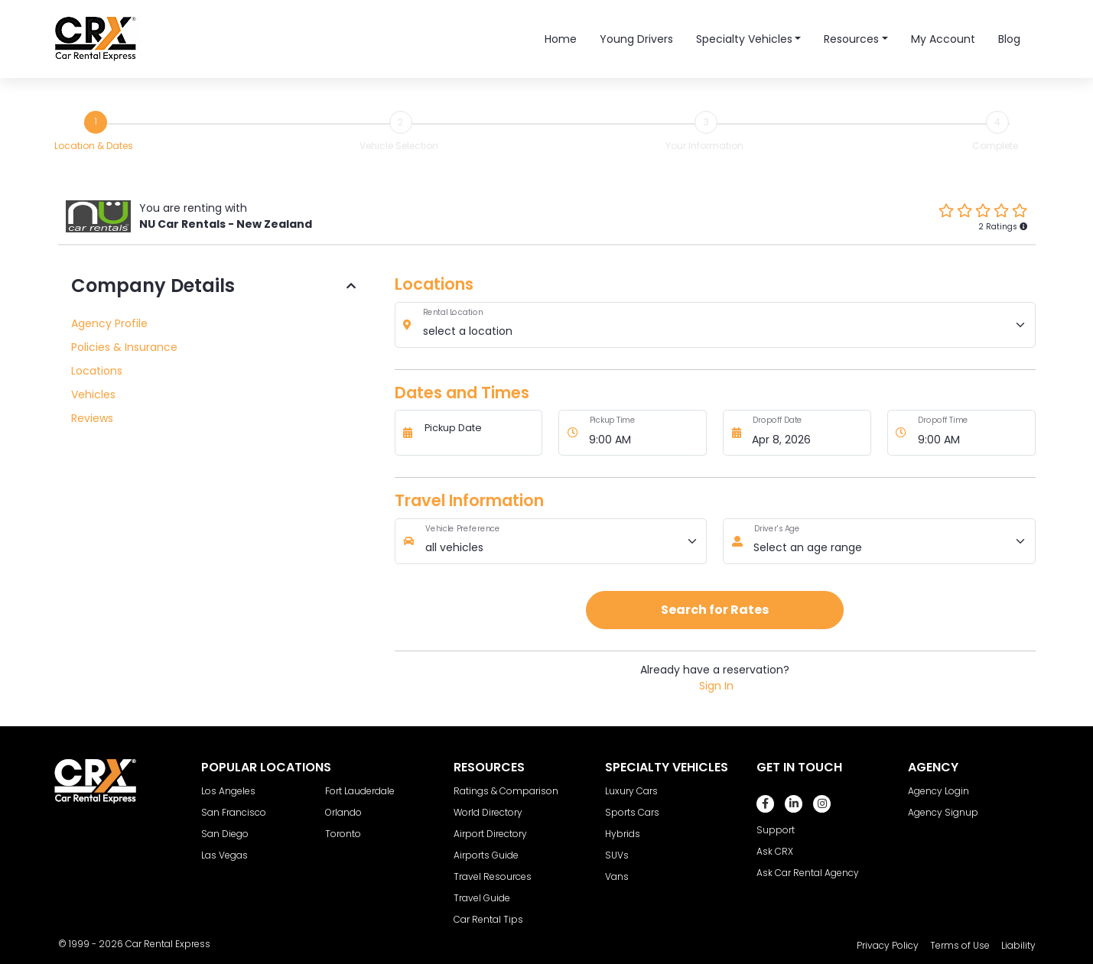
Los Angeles (228, 790)
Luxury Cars (631, 790)
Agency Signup (943, 812)
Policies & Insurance (124, 347)
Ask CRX (774, 851)
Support (775, 829)
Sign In (716, 685)
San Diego (225, 833)
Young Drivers (636, 39)
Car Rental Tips (488, 919)
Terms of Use (960, 945)
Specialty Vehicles (744, 39)
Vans (617, 876)
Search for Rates (715, 609)
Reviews (92, 418)
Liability (1018, 945)
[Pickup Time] (644, 433)
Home (561, 39)
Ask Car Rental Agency (807, 872)
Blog (1009, 39)
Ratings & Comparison (506, 790)
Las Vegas (224, 855)
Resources (851, 39)
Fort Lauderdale (360, 790)
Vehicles (93, 394)
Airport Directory (490, 833)
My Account (943, 39)
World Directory (488, 812)
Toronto (343, 833)
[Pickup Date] (478, 433)
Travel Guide (482, 897)
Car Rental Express (167, 943)
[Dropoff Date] (807, 433)
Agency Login (938, 790)
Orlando (343, 812)
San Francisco (233, 812)
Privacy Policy (888, 945)
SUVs (617, 855)
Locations (96, 370)
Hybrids (622, 833)
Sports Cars (632, 812)
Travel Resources (493, 876)
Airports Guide (486, 855)
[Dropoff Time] (972, 433)
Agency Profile (109, 323)
